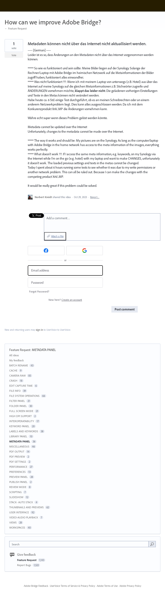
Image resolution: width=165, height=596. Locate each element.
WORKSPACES (17, 527)
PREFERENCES (17, 471)
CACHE (13, 370)
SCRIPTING (15, 492)
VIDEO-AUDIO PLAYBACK (23, 517)
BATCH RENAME (18, 365)
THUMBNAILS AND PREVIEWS (26, 507)
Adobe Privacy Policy (130, 585)
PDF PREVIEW (17, 456)
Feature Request (20, 350)
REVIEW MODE (17, 487)
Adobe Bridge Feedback (36, 585)
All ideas (14, 355)
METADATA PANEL (44, 350)
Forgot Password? (39, 291)
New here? (65, 299)
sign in (39, 329)
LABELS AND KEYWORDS (23, 431)
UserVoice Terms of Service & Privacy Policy (72, 585)
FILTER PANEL (17, 401)
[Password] (65, 283)
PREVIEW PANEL (18, 477)
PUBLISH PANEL (18, 482)
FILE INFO (15, 390)
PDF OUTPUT (16, 451)
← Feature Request (16, 28)
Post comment (124, 309)
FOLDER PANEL (18, 406)
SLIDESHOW (16, 497)
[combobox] (80, 544)
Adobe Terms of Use (107, 585)
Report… (94, 197)
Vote (14, 55)
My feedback (16, 360)
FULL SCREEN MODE (21, 411)
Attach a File (57, 236)
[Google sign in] (84, 250)
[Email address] (65, 270)
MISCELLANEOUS (19, 446)
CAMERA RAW (17, 375)
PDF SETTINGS (17, 461)
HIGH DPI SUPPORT (20, 416)
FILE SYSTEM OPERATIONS (24, 395)
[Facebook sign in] (46, 250)
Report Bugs (24, 565)
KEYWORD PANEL (19, 426)
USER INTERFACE (19, 512)
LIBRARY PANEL (18, 436)
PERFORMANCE (18, 466)
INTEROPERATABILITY (21, 421)
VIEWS (13, 522)
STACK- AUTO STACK (21, 502)
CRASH (13, 380)
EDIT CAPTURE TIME (21, 385)
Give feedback (26, 554)
